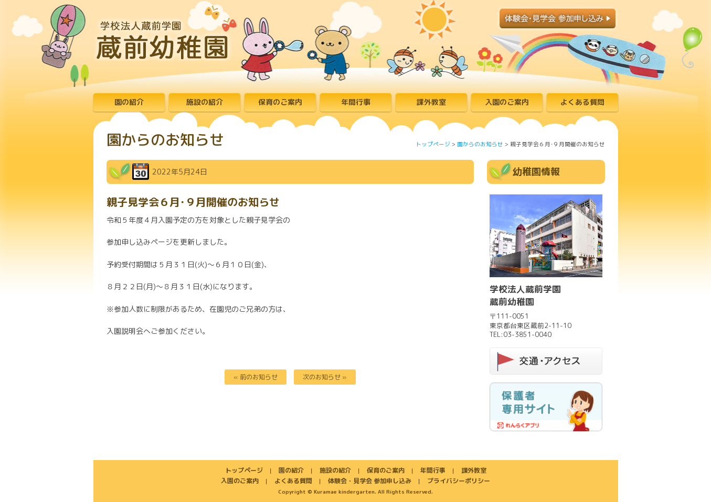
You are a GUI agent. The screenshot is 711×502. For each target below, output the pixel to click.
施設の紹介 (204, 102)
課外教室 (431, 102)
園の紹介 (129, 102)
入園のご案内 (507, 102)
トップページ (433, 144)
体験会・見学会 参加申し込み (369, 480)
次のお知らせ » (325, 377)
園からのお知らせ (480, 144)
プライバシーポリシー (458, 480)
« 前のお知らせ (256, 377)
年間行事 (355, 102)
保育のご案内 (280, 102)
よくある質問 (582, 102)
